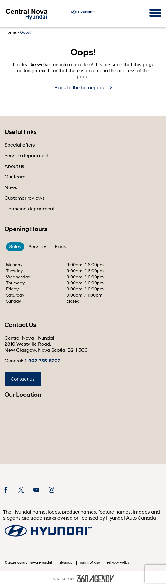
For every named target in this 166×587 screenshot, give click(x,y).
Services (38, 247)
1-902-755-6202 (43, 361)
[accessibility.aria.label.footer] (95, 578)
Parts (60, 247)
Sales (15, 247)
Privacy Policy (118, 563)
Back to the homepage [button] (79, 88)
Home (10, 32)
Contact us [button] (23, 379)
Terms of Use (90, 563)
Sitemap (66, 563)
